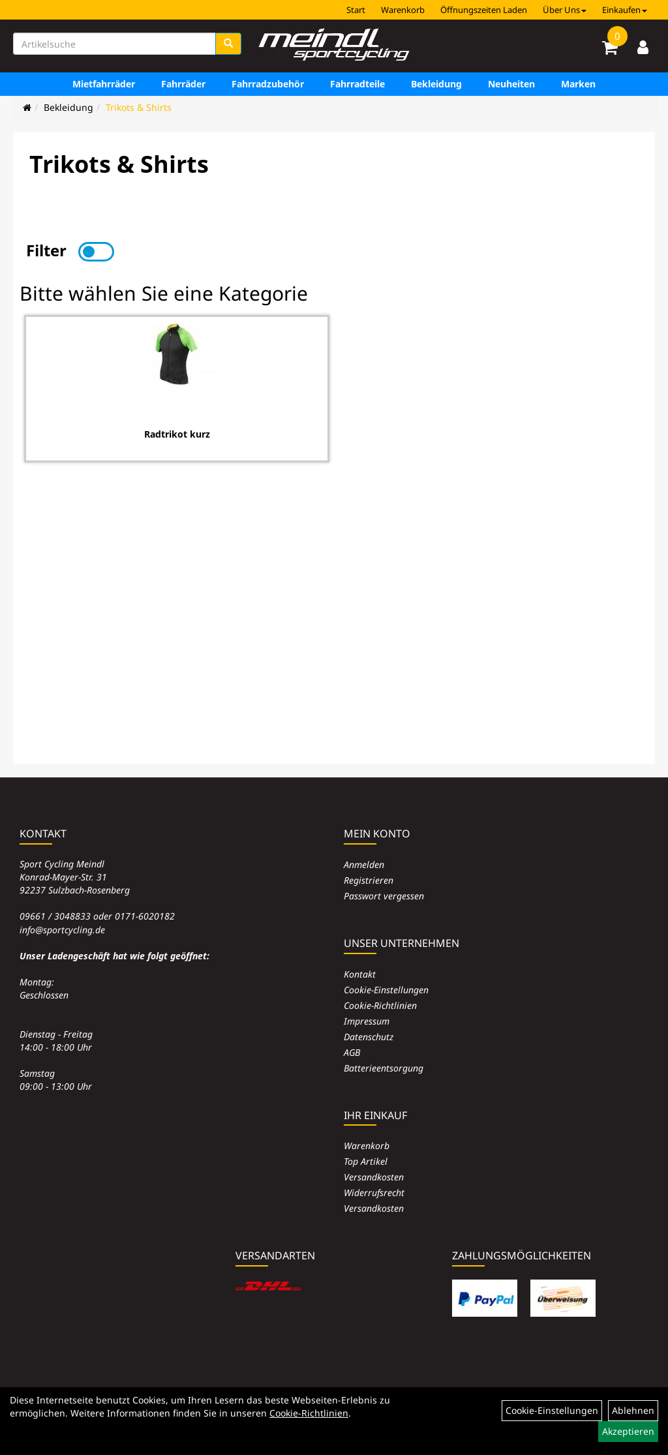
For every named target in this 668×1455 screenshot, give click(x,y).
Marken (578, 84)
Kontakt (360, 974)
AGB (352, 1052)
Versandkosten (374, 1177)
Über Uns (564, 10)
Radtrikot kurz (177, 434)
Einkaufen (624, 10)
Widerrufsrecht (374, 1192)
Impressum (366, 1021)
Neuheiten (511, 84)
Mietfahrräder (103, 84)
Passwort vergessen (384, 896)
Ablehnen (633, 1410)
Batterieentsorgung (383, 1068)
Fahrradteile (357, 84)
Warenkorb (403, 10)
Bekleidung (436, 84)
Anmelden (364, 864)
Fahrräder (183, 84)
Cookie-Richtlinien (380, 1005)
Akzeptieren (628, 1431)
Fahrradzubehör (268, 84)
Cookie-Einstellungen (386, 989)
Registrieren (368, 880)
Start (355, 10)
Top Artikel (365, 1161)
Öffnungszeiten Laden (483, 10)
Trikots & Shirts (139, 107)
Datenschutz (368, 1036)
